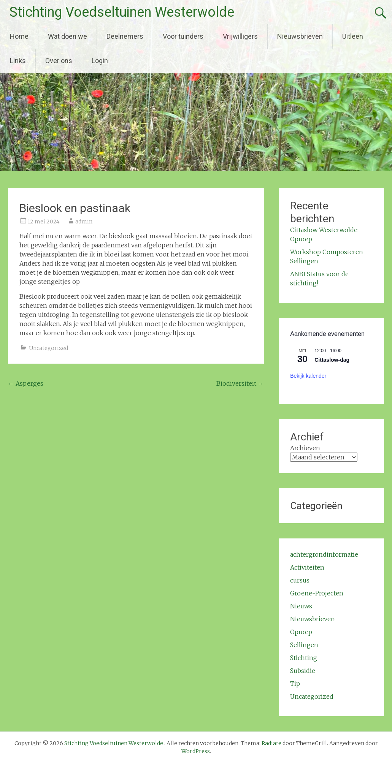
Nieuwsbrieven (300, 36)
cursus (299, 580)
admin (83, 221)
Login (100, 61)
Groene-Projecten (316, 593)
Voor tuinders (183, 36)
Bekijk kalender (308, 376)
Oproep (301, 632)
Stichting (303, 658)
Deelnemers (124, 36)
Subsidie (302, 670)
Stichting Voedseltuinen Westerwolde (122, 12)
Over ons (58, 61)
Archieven (305, 448)
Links (18, 61)
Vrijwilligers (240, 36)
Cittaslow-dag (331, 360)
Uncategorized (48, 348)
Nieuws (301, 606)
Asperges (25, 383)
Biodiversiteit (240, 383)
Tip (295, 683)
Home (19, 36)
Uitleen (352, 36)
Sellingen (304, 645)
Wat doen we (67, 36)
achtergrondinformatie (324, 554)
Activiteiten (307, 567)
